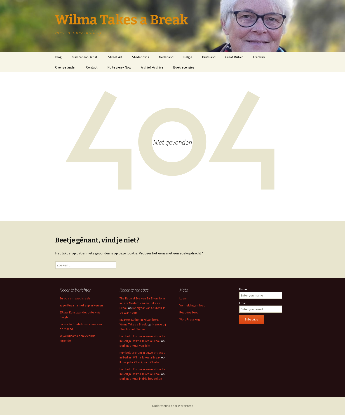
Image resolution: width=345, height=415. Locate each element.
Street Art (115, 57)
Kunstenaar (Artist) (85, 57)
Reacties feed (189, 312)
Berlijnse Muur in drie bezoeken (141, 379)
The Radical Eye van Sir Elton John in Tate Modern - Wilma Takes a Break (142, 303)
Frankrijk (259, 57)
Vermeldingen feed (192, 305)
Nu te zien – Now (119, 67)
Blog (58, 57)
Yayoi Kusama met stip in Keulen (81, 305)
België (187, 57)
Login (183, 298)
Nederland (166, 57)
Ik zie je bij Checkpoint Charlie (140, 362)
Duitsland (209, 57)
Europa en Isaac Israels (75, 298)
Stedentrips (140, 57)
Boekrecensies (183, 67)
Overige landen (65, 67)
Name (243, 289)
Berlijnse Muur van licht (135, 346)
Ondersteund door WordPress (172, 406)
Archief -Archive (152, 67)
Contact (92, 67)
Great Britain (234, 57)
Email (242, 303)
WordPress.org (189, 319)
